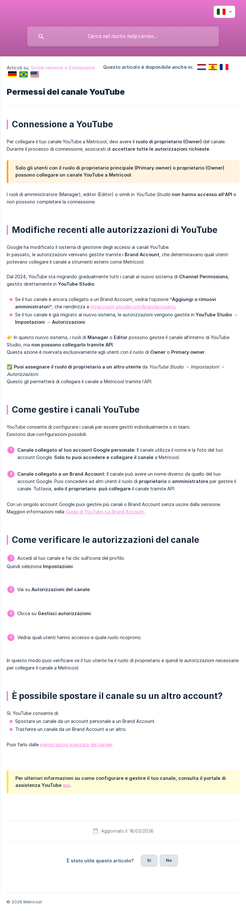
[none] (224, 12)
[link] (201, 67)
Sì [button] (149, 860)
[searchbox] (123, 36)
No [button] (169, 860)
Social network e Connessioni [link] (63, 67)
